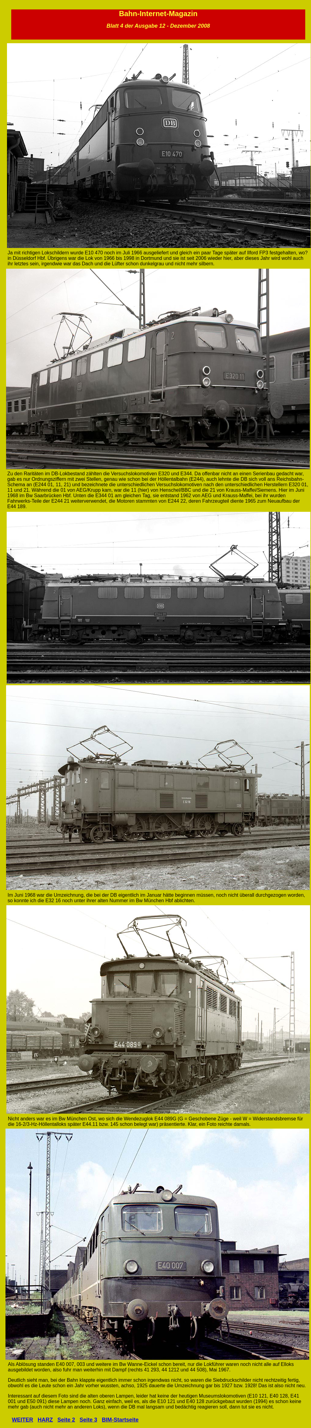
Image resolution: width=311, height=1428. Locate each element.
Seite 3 (88, 1420)
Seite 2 (66, 1420)
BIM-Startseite (120, 1420)
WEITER (22, 1420)
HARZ (45, 1420)
